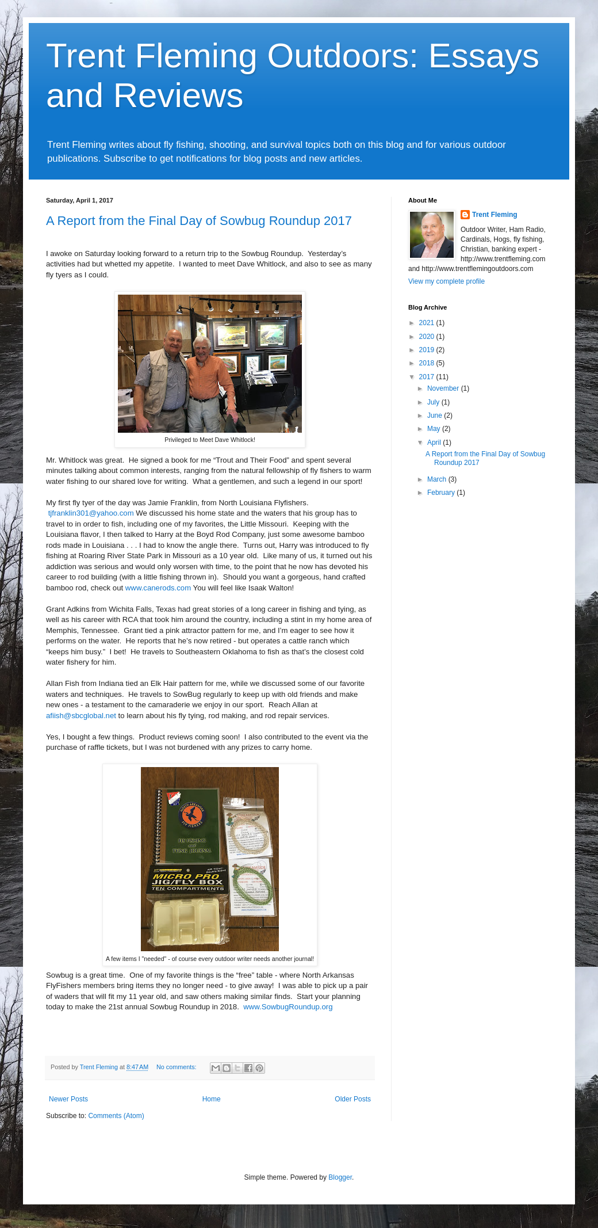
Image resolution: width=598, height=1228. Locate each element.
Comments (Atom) (116, 1116)
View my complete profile (446, 281)
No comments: (177, 1066)
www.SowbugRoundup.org (287, 1006)
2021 (427, 323)
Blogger (340, 1177)
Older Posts (353, 1099)
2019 (427, 350)
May (434, 429)
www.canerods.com (158, 588)
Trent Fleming (495, 215)
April (435, 442)
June (435, 415)
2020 (427, 337)
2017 (427, 377)
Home (211, 1099)
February (442, 493)
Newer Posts (68, 1099)
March (437, 479)
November (444, 388)
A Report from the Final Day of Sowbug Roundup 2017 (199, 220)
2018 (427, 363)
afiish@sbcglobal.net (81, 715)
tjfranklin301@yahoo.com (91, 513)
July (434, 402)
